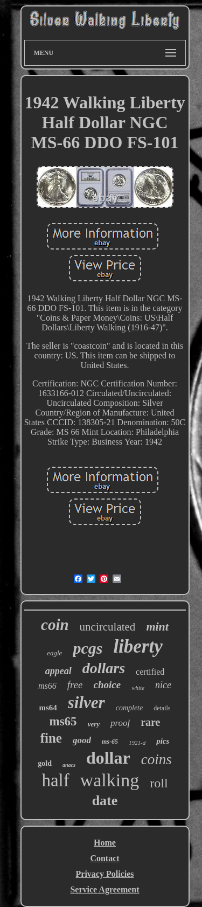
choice (107, 684)
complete (129, 708)
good (82, 740)
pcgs (87, 648)
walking (110, 780)
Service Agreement (104, 889)
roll (159, 783)
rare (150, 722)
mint (157, 626)
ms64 (48, 707)
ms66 (47, 685)
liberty (137, 646)
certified (150, 671)
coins (156, 759)
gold (45, 763)
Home (105, 842)
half (55, 780)
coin (55, 624)
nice (163, 685)
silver (86, 702)
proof (120, 723)
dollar (108, 757)
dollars (103, 668)
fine (51, 738)
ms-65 (110, 741)
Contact (104, 858)
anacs (68, 765)
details (162, 708)
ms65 (63, 721)
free (75, 684)
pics (162, 741)
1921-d (137, 742)
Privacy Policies (105, 873)
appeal (58, 671)
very (94, 724)
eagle (54, 653)
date (105, 800)
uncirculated (108, 626)
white (137, 687)
